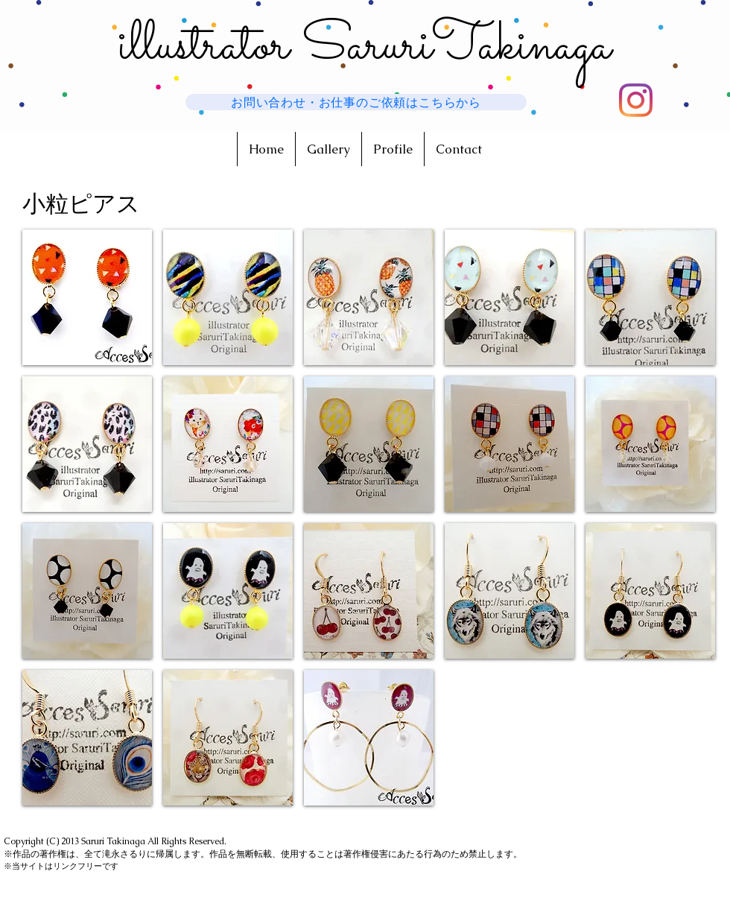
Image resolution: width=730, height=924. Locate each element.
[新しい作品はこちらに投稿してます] (636, 100)
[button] (87, 297)
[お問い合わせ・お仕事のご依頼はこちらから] (356, 102)
